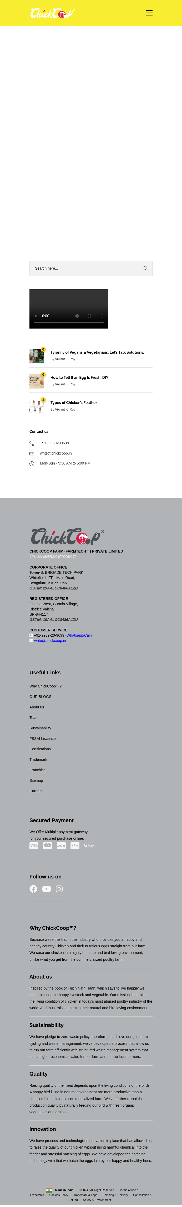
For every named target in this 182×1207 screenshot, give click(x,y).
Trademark (38, 759)
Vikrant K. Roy (65, 359)
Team (33, 718)
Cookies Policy (58, 1195)
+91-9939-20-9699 (60, 635)
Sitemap (36, 780)
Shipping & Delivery (115, 1195)
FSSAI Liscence (42, 738)
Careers (36, 791)
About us (36, 707)
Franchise (37, 770)
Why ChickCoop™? (45, 686)
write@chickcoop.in (47, 640)
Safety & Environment (97, 1199)
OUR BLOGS (40, 697)
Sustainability (40, 728)
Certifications (40, 749)
